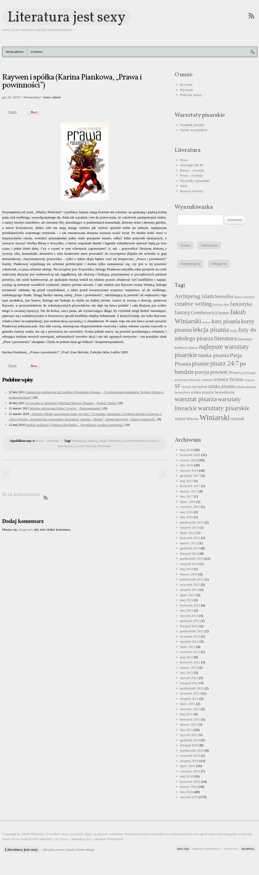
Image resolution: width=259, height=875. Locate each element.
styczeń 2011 (189, 735)
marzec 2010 (189, 787)
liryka (234, 331)
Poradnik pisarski (192, 125)
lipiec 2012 (187, 647)
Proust (234, 372)
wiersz (180, 418)
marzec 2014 (189, 574)
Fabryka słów (221, 304)
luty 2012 (186, 673)
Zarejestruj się (190, 264)
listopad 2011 (189, 683)
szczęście (199, 386)
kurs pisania (225, 321)
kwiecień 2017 (190, 486)
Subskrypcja (209, 245)
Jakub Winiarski (110, 441)
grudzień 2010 (190, 740)
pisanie (200, 363)
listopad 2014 (189, 553)
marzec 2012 (189, 667)
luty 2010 (186, 792)
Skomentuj (31, 97)
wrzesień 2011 (190, 693)
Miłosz (193, 348)
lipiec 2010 (187, 766)
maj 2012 (186, 657)
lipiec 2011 (187, 704)
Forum (185, 245)
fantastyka (78, 441)
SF (177, 386)
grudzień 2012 (190, 621)
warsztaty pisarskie (224, 408)
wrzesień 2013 (190, 585)
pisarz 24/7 (224, 363)
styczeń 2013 (189, 616)
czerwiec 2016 (190, 507)
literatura (225, 338)
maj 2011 (186, 714)
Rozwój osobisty (191, 191)
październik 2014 (192, 558)
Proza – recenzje (47, 441)
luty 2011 (186, 730)
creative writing (193, 303)
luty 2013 (186, 610)
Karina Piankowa (135, 441)
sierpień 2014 (189, 564)
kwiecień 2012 (190, 662)
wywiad (237, 418)
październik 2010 (192, 750)
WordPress (247, 848)
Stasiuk (186, 387)
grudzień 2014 (190, 548)
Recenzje (186, 84)
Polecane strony (191, 95)
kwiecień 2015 (190, 538)
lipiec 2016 (187, 502)
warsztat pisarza (196, 399)
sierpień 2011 (189, 699)
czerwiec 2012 (190, 652)
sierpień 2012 (189, 641)
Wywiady (186, 90)
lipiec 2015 (187, 533)
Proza (184, 160)
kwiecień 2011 (190, 719)
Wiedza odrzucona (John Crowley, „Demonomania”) (66, 408)
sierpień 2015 (189, 527)
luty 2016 (186, 517)
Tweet (12, 112)
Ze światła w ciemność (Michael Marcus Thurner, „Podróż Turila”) (71, 403)
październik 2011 (192, 688)
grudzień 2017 (190, 476)
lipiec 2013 (187, 595)
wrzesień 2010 (190, 755)
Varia (183, 186)
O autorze (36, 51)
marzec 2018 (189, 460)
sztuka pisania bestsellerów (213, 392)
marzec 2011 (188, 724)
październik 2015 (192, 522)
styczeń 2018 (189, 470)
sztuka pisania (221, 386)
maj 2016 (186, 512)
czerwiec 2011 (190, 709)
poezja (202, 372)
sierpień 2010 (189, 761)
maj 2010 (186, 776)
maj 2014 (186, 569)
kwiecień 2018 (190, 455)
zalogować (25, 529)
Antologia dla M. (192, 165)
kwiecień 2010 (190, 782)
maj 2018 (186, 450)
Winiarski (104, 446)
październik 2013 (192, 579)
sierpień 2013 (189, 590)
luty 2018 (186, 465)
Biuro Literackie (244, 297)
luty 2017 (186, 496)
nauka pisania (213, 355)
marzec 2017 (189, 491)
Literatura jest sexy (66, 17)
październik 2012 (192, 631)
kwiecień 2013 (190, 605)
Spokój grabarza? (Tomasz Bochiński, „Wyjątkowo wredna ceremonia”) (75, 425)
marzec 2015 (189, 543)
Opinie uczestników (194, 130)
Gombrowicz (204, 312)
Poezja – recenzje (192, 170)
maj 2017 (186, 481)
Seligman (249, 380)
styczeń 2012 (189, 678)
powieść (219, 372)
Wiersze (192, 419)
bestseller (224, 296)
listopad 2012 (189, 626)
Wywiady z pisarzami (195, 181)
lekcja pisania (211, 329)
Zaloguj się (219, 264)
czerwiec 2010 (190, 771)
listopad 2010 (189, 745)
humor (223, 313)
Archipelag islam (194, 296)
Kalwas (206, 322)
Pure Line (183, 848)
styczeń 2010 (189, 797)
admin (56, 97)
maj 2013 (186, 600)
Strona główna (14, 51)
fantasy (92, 441)
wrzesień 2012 (190, 636)
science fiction (86, 446)
